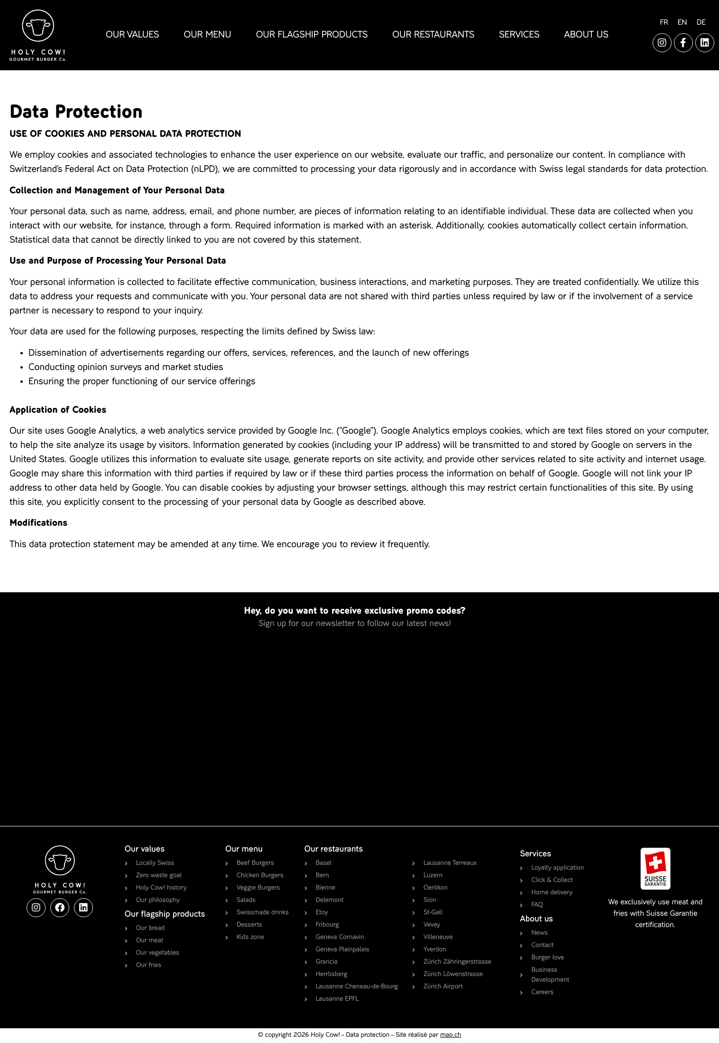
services (519, 35)
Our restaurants (333, 849)
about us (586, 35)
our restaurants (433, 35)
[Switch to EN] (682, 23)
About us (536, 919)
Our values (145, 849)
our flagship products (312, 35)
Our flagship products (165, 914)
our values (132, 35)
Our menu (244, 849)
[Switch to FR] (664, 23)
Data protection (367, 1035)
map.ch (450, 1035)
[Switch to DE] (701, 23)
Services (535, 854)
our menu (207, 35)
